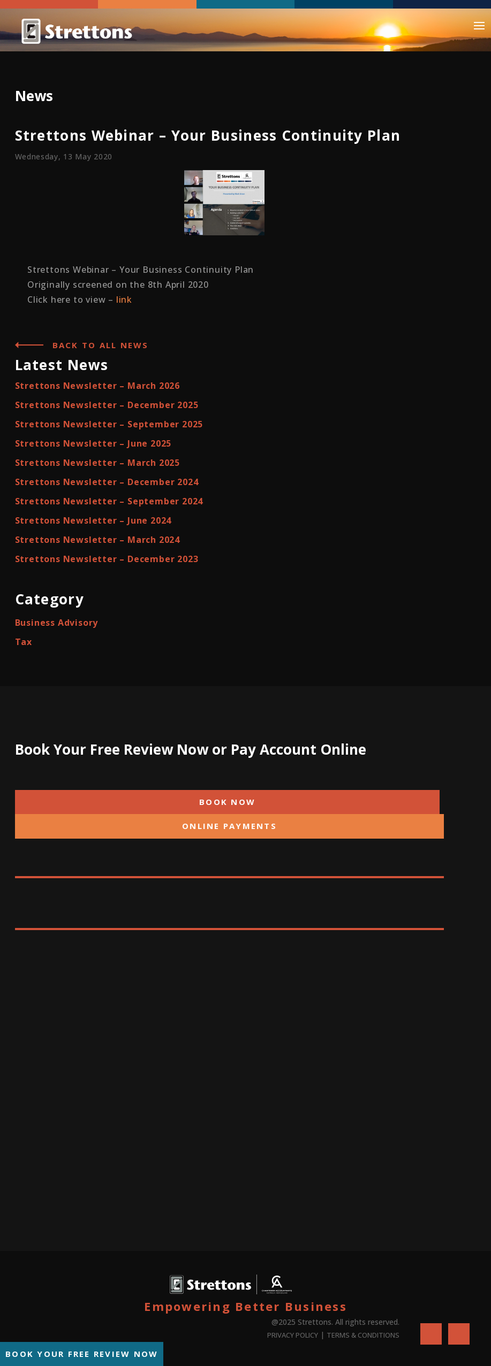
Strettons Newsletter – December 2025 (107, 405)
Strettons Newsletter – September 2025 (109, 424)
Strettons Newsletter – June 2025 (93, 443)
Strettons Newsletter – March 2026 (97, 386)
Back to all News (100, 345)
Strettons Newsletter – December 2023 (107, 559)
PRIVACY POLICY (292, 1335)
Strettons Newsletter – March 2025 (97, 463)
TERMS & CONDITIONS (363, 1335)
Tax (23, 642)
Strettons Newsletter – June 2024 (93, 520)
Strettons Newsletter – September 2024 (109, 501)
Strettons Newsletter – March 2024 (97, 540)
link (124, 299)
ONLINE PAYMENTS (229, 825)
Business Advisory (57, 622)
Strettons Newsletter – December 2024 (107, 482)
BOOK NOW (227, 801)
